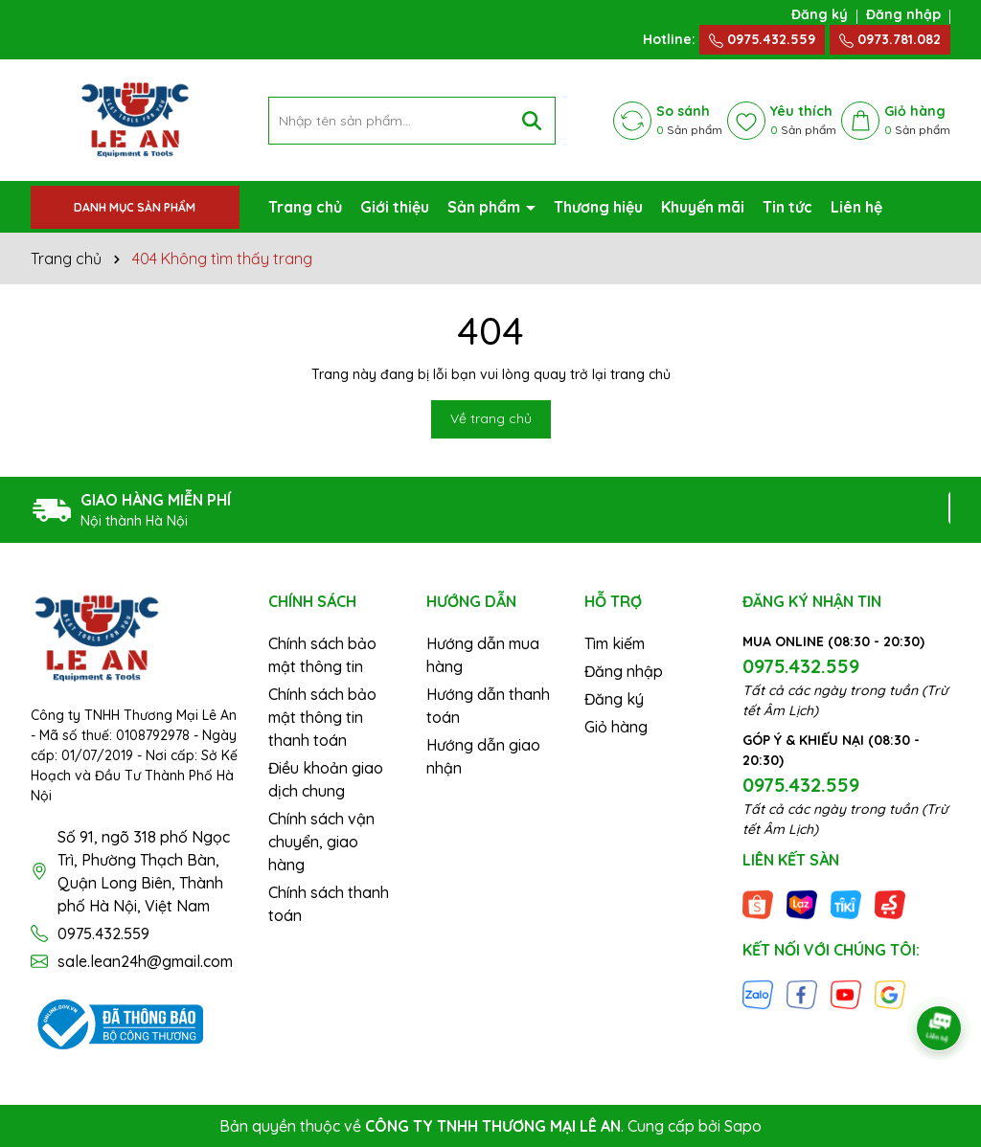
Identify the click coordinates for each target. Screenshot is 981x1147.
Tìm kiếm (614, 643)
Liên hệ (856, 206)
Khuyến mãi (702, 206)
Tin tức (787, 206)
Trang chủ (305, 206)
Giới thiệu (394, 206)
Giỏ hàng (616, 726)
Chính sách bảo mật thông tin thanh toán (322, 717)
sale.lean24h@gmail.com (145, 961)
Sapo (743, 1126)
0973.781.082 (890, 39)
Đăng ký (819, 14)
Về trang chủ (491, 418)
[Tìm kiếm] (532, 120)
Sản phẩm (485, 206)
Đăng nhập (903, 14)
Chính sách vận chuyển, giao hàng (321, 841)
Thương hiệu (598, 206)
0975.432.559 (762, 39)
